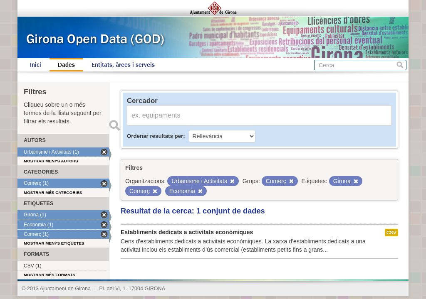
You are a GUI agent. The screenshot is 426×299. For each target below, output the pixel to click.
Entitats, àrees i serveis (123, 65)
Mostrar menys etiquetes (54, 243)
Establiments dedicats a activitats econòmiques (187, 232)
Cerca (400, 65)
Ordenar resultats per (155, 136)
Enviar (114, 125)
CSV (391, 232)
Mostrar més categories (53, 192)
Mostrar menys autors (51, 161)
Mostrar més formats (49, 274)
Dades (66, 65)
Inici (35, 65)
